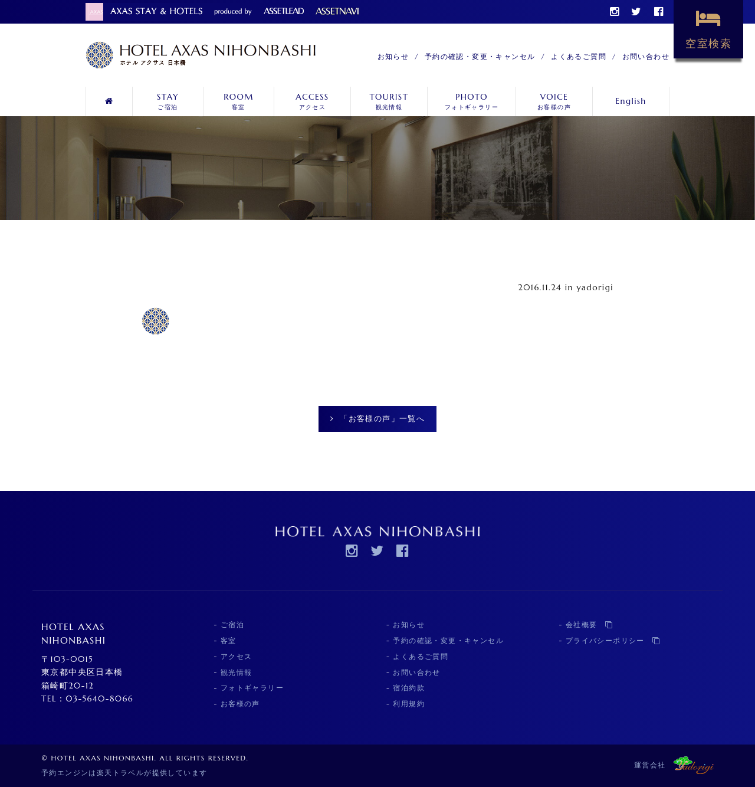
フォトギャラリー (472, 101)
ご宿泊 (168, 101)
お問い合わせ (645, 56)
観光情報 (389, 101)
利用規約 (409, 703)
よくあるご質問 (578, 56)
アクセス (312, 101)
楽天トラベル (120, 772)
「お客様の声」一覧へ (377, 419)
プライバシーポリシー (613, 640)
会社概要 (589, 624)
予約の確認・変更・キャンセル (480, 56)
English (630, 101)
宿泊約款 (409, 687)
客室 (238, 101)
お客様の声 (554, 101)
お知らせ (393, 56)
